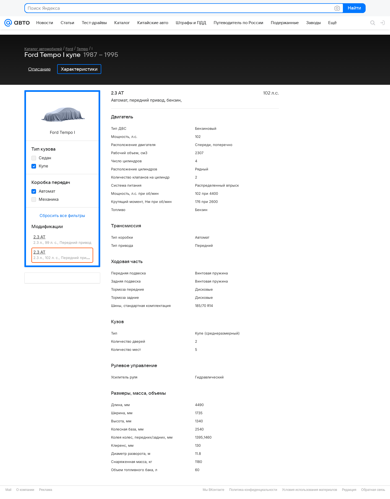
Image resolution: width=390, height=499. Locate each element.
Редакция (349, 490)
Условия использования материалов (309, 490)
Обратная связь (373, 490)
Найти (353, 8)
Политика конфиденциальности (253, 490)
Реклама (45, 490)
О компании (25, 490)
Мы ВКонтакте (213, 490)
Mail (8, 490)
